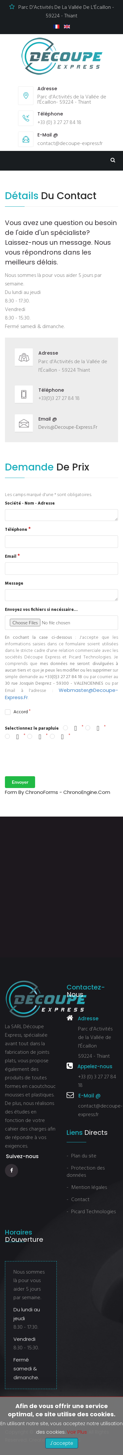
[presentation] (55, 759)
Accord (20, 712)
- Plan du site (81, 1156)
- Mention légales (87, 1187)
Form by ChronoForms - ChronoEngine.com (57, 792)
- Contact (78, 1199)
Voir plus (77, 1431)
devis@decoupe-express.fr (67, 427)
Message (14, 583)
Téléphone (16, 529)
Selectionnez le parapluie (32, 728)
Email (10, 556)
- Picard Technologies (91, 1212)
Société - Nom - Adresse (30, 503)
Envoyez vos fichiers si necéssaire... (41, 609)
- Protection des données (86, 1172)
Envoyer (20, 782)
